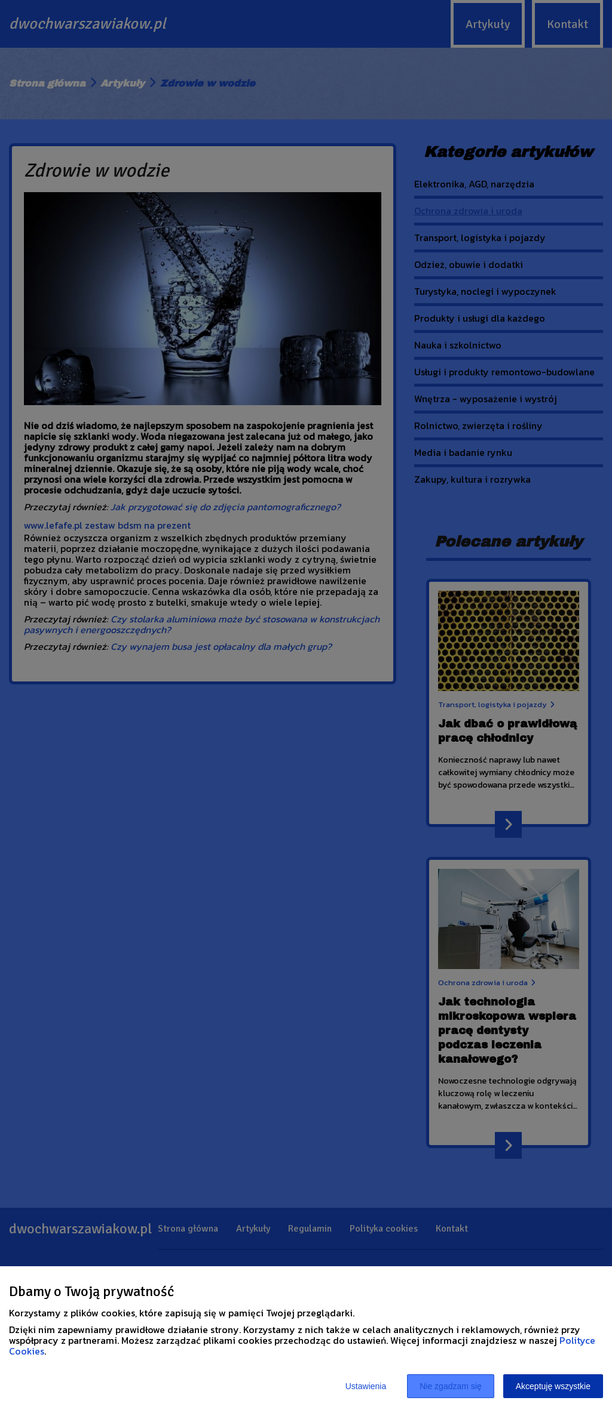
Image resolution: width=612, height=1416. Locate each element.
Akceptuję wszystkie (553, 1386)
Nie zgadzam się (451, 1386)
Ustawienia (365, 1386)
